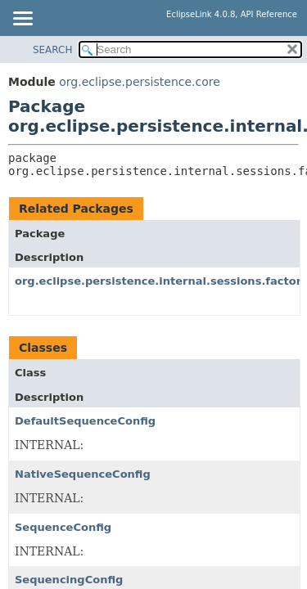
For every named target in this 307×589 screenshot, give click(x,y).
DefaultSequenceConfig (85, 421)
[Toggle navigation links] (22, 19)
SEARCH (53, 50)
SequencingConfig (69, 579)
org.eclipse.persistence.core (139, 81)
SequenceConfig (63, 527)
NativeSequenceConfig (83, 474)
